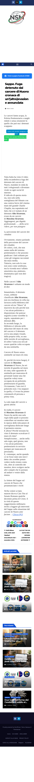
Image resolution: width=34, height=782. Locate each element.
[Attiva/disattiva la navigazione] (17, 64)
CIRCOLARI (7, 633)
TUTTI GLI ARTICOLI (9, 636)
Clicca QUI (18, 514)
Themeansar (16, 729)
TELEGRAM (28, 742)
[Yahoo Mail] (21, 522)
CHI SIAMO (15, 734)
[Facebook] (8, 522)
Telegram (20, 742)
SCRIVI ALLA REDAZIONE (10, 742)
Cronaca (25, 633)
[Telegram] (15, 522)
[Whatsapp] (12, 522)
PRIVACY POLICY (24, 738)
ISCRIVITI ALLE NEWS (11, 738)
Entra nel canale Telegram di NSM (18, 133)
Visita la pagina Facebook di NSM (17, 76)
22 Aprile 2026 (11, 644)
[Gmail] (18, 522)
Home (9, 734)
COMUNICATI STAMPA (16, 633)
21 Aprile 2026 (11, 705)
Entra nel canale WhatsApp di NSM (15, 138)
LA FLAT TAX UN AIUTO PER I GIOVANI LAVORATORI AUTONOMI (24, 535)
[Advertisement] (17, 45)
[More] (25, 522)
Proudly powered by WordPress (12, 727)
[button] (31, 64)
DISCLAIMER (23, 734)
